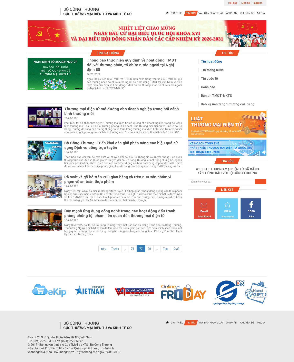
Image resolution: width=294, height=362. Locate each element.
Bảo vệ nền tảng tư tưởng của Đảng (227, 104)
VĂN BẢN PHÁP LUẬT (210, 13)
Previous (22, 293)
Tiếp (165, 248)
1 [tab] (147, 43)
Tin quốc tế (209, 78)
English (258, 2)
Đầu (103, 248)
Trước (115, 248)
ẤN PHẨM (231, 13)
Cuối (176, 248)
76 (132, 248)
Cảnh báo (208, 87)
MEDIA (261, 13)
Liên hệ (245, 2)
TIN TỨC (191, 13)
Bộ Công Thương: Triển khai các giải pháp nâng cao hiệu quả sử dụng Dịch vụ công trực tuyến (121, 145)
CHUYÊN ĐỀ (247, 13)
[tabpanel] (147, 33)
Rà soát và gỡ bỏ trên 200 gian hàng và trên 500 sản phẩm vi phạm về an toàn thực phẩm (117, 179)
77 (141, 248)
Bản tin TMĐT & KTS (216, 96)
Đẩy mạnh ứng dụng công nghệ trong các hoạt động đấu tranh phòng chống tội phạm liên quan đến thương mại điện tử (119, 213)
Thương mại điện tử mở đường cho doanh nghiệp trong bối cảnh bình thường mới (121, 111)
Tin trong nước (212, 70)
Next (272, 293)
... (125, 248)
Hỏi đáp (232, 2)
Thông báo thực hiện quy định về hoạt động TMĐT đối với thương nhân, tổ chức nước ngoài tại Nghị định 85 (132, 65)
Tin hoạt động (211, 61)
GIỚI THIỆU (177, 13)
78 (149, 248)
